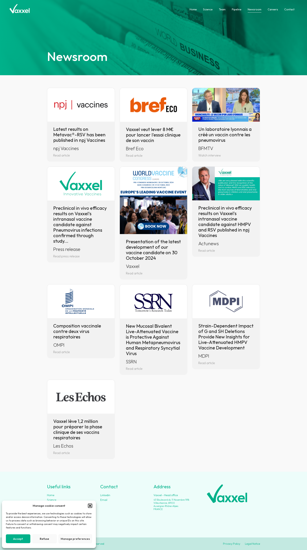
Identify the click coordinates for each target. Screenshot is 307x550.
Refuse (44, 539)
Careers (273, 9)
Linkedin (105, 495)
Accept (18, 539)
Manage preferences (75, 539)
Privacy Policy (231, 543)
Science (208, 9)
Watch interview (209, 155)
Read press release (66, 256)
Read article (61, 155)
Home (193, 9)
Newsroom (254, 9)
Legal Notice (252, 543)
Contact (289, 9)
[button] (90, 506)
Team (222, 9)
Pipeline (236, 9)
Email (103, 499)
